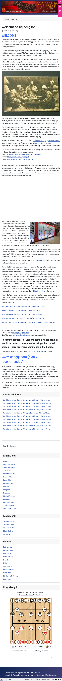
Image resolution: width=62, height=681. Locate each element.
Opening (6, 486)
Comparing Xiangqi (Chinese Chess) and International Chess (23, 306)
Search (5, 446)
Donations (7, 579)
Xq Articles (7, 534)
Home (5, 461)
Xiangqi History (8, 521)
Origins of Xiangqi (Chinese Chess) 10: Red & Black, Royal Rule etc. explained (29, 322)
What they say (8, 566)
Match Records (8, 503)
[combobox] (18, 446)
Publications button (38, 291)
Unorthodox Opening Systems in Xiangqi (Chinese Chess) (22, 314)
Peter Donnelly (8, 570)
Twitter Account (39, 143)
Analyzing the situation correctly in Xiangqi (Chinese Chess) (23, 318)
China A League (9, 505)
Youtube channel (54, 141)
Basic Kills (7, 480)
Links (5, 563)
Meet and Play (8, 550)
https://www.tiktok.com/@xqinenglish (20, 159)
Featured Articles (9, 474)
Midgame (6, 490)
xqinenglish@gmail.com (20, 333)
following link (38, 352)
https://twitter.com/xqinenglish (18, 157)
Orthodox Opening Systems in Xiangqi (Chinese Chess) (21, 310)
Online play (7, 553)
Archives (7, 470)
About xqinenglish (9, 464)
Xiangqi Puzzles (9, 496)
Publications (7, 547)
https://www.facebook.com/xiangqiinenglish (25, 154)
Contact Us (7, 573)
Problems (6, 499)
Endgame (6, 493)
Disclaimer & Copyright (11, 576)
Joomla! (8, 675)
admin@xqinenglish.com (21, 335)
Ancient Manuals (9, 483)
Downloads (7, 560)
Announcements (9, 468)
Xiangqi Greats (8, 528)
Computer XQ (8, 557)
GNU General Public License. (47, 675)
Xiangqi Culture (8, 525)
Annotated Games (9, 509)
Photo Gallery (8, 531)
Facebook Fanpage (39, 141)
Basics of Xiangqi (9, 477)
